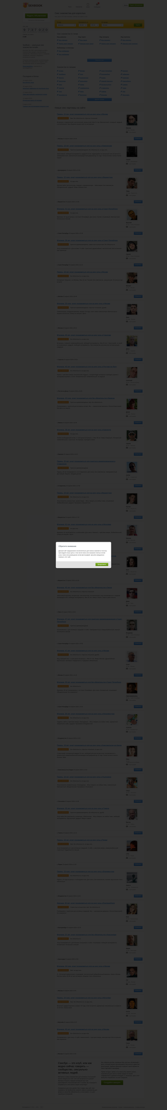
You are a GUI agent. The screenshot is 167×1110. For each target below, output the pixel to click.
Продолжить (102, 564)
